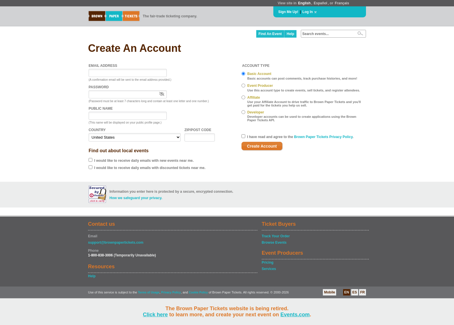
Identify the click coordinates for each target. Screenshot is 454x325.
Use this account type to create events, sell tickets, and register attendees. (303, 90)
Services (269, 269)
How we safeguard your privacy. (135, 198)
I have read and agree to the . (300, 137)
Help (290, 34)
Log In (307, 12)
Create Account (262, 146)
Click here (155, 314)
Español (320, 3)
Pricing (268, 262)
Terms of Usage (148, 292)
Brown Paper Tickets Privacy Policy (323, 137)
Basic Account (259, 74)
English (304, 3)
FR (362, 292)
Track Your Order (276, 236)
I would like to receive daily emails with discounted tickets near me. (149, 168)
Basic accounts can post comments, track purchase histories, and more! (302, 78)
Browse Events (274, 242)
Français (342, 3)
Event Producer (260, 86)
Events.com (295, 314)
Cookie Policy (198, 292)
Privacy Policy (171, 292)
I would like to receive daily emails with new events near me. (143, 161)
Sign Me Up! (288, 12)
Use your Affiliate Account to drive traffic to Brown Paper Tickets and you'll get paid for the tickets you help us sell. (304, 103)
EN (346, 292)
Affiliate (253, 98)
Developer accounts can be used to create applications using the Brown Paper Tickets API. (301, 118)
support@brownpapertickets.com (115, 242)
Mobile (329, 292)
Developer (255, 112)
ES (354, 292)
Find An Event (270, 34)
